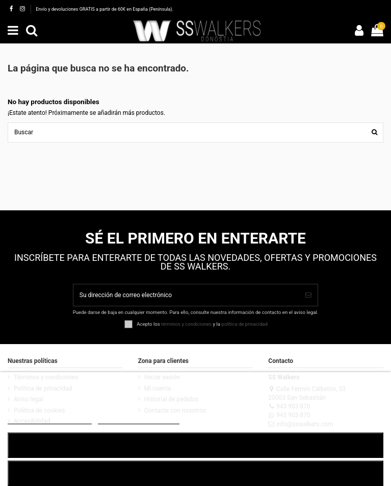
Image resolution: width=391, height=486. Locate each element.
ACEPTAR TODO (195, 445)
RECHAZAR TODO (195, 473)
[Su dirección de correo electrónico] (186, 295)
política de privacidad (244, 323)
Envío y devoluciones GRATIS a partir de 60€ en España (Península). (104, 9)
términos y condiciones (186, 323)
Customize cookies (139, 419)
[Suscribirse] (308, 295)
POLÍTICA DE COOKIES (50, 419)
